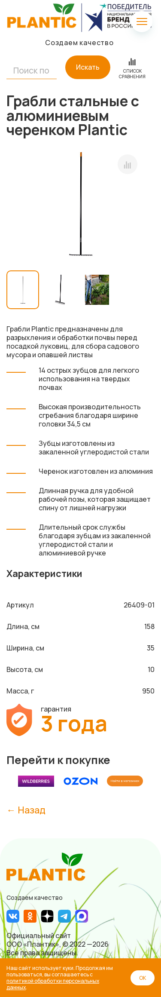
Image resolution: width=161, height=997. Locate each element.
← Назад (26, 810)
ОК (142, 978)
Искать (88, 67)
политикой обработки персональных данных (52, 984)
